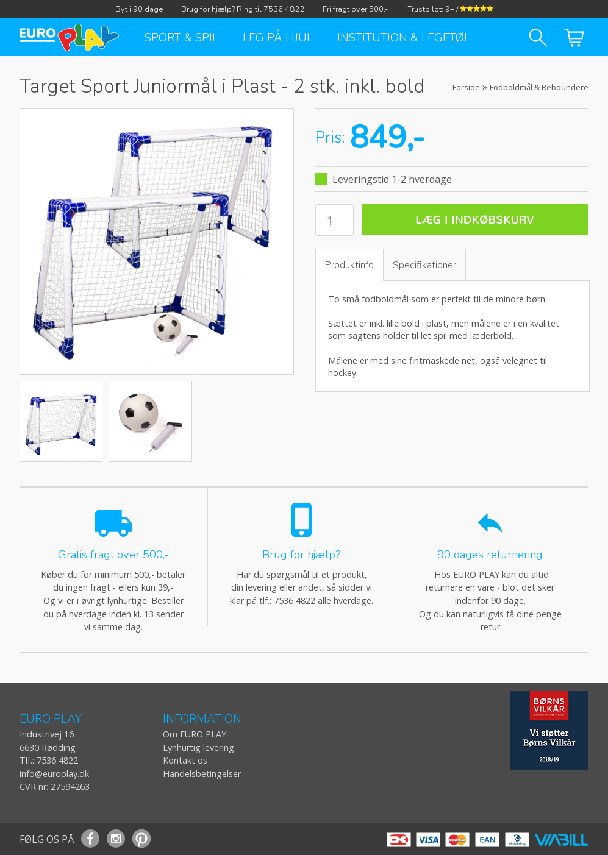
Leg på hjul (278, 38)
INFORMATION (202, 719)
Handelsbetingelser (202, 773)
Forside (466, 87)
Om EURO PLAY (194, 734)
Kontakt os (185, 760)
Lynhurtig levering (198, 747)
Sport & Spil (181, 38)
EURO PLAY (51, 719)
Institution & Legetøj (402, 38)
